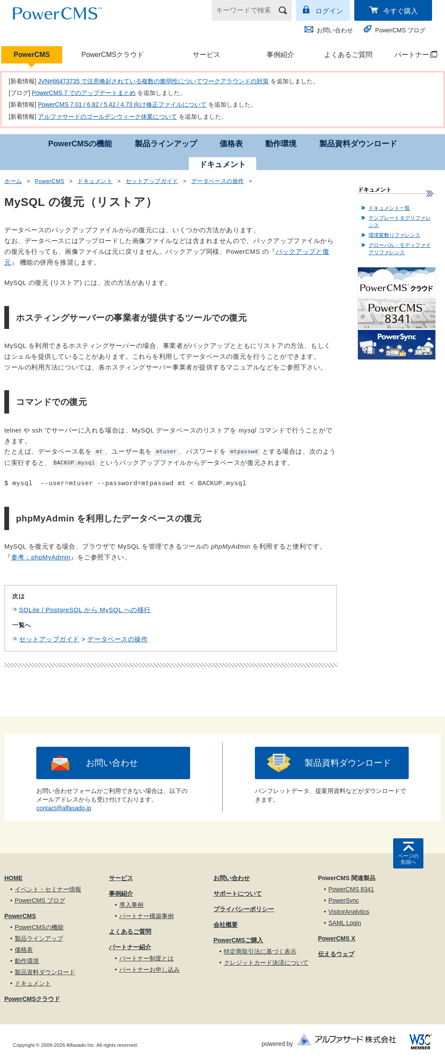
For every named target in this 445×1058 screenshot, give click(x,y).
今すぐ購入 (400, 11)
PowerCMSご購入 (238, 940)
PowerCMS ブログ (400, 30)
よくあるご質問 (348, 54)
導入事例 (131, 904)
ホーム (13, 181)
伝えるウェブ (336, 954)
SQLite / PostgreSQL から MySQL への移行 (85, 609)
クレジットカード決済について (266, 962)
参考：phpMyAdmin (41, 557)
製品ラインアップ (166, 143)
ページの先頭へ (408, 859)
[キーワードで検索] (246, 10)
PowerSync (343, 900)
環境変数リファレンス (394, 235)
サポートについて (237, 893)
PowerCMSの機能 (80, 143)
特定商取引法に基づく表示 (260, 951)
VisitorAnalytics (348, 911)
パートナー (411, 54)
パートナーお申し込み (149, 969)
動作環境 (280, 143)
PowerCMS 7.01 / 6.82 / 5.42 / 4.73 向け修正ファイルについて (122, 104)
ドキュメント (94, 181)
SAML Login (344, 922)
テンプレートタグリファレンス (400, 221)
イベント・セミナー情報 (48, 889)
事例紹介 (280, 54)
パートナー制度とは (146, 958)
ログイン (329, 11)
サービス (206, 54)
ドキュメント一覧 (389, 208)
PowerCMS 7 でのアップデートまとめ (84, 92)
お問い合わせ (335, 30)
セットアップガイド (152, 181)
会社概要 (225, 924)
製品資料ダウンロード (358, 143)
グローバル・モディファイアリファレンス (400, 249)
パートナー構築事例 (146, 916)
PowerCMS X (336, 938)
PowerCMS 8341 (351, 889)
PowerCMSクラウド (112, 54)
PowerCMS (32, 54)
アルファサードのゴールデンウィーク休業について (107, 116)
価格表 (231, 143)
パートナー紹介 (130, 947)
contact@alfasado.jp (63, 808)
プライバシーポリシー (243, 909)
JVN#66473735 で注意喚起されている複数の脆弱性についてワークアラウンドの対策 (153, 81)
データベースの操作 (217, 181)
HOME (13, 878)
